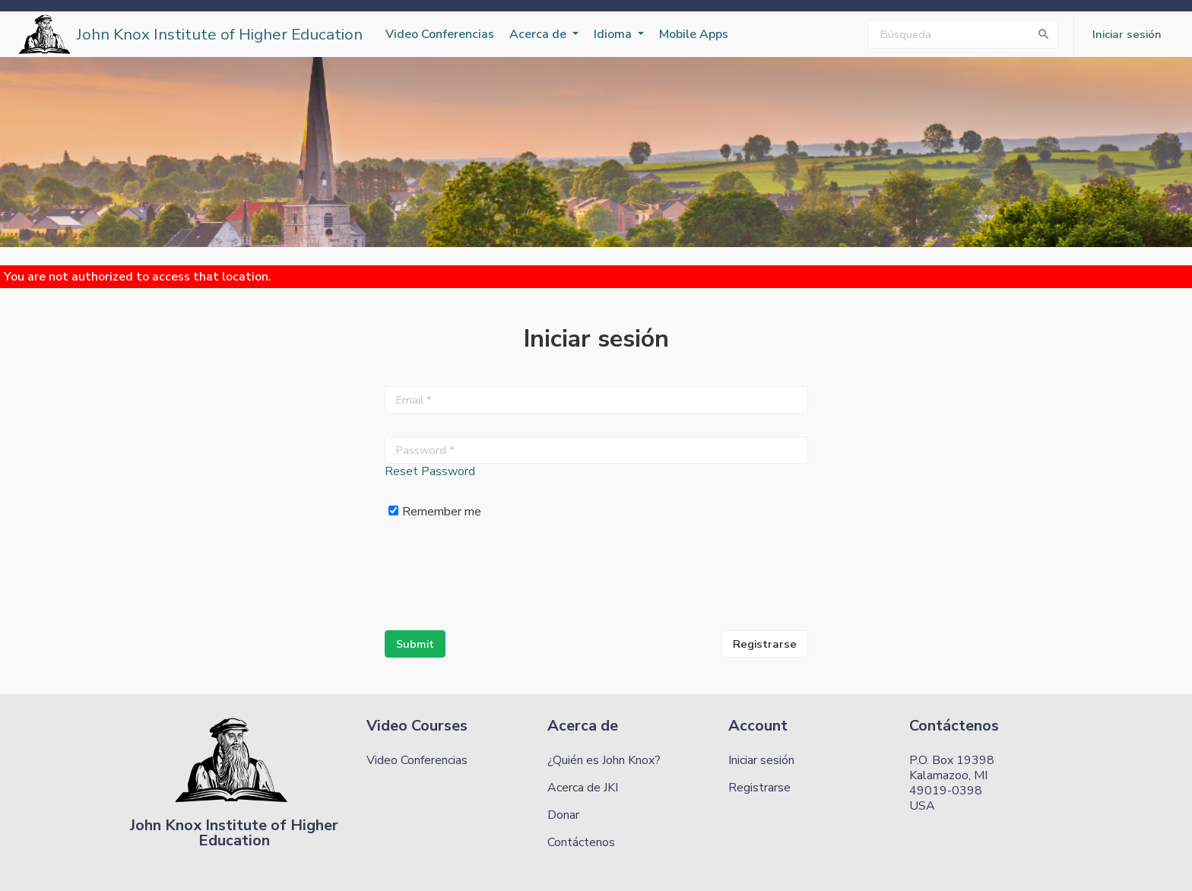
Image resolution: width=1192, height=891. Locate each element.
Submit (415, 644)
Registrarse (765, 644)
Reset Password (430, 471)
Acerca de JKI (582, 787)
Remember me (434, 511)
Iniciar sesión (761, 760)
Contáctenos (581, 842)
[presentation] (500, 577)
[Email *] (596, 400)
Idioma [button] (614, 34)
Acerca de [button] (539, 34)
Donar (563, 815)
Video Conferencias (439, 34)
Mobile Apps (693, 34)
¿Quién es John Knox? (604, 760)
